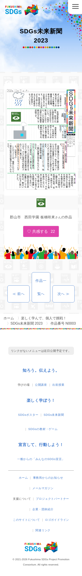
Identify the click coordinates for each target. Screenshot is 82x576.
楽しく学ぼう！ (41, 400)
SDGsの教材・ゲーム (43, 429)
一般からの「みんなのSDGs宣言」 (41, 459)
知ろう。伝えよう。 (41, 370)
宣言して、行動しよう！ (41, 445)
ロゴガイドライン (57, 519)
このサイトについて (26, 519)
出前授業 (58, 384)
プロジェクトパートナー (52, 498)
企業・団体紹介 (43, 509)
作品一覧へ (40, 287)
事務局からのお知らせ (48, 477)
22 (53, 231)
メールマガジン (43, 488)
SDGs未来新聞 (54, 414)
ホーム (23, 477)
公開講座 (41, 384)
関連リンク (43, 530)
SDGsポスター (28, 414)
